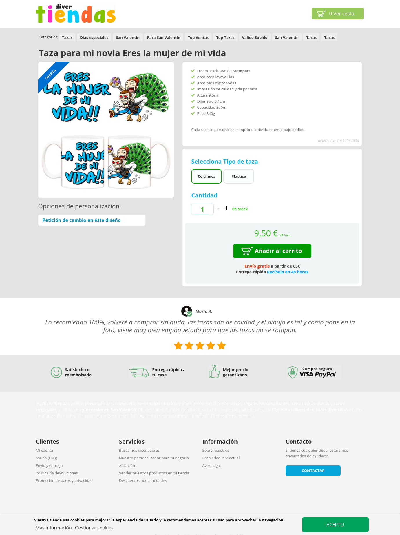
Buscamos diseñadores (139, 450)
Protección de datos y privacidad (64, 480)
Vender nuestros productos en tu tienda (154, 473)
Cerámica (206, 176)
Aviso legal (211, 465)
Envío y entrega (49, 465)
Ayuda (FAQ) (46, 457)
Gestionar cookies (94, 528)
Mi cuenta (44, 450)
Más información (54, 528)
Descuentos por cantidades (143, 480)
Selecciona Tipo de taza (225, 161)
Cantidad (204, 195)
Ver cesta (342, 13)
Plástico (238, 176)
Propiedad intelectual (221, 457)
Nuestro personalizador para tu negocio (154, 457)
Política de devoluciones (57, 473)
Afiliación (127, 465)
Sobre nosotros (215, 450)
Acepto (335, 524)
